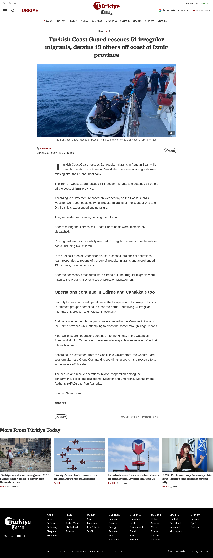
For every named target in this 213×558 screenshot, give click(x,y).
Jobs (92, 551)
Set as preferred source (173, 10)
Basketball (175, 523)
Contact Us (81, 551)
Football (174, 519)
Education (135, 519)
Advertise (113, 551)
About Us (51, 551)
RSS (122, 551)
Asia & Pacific (94, 527)
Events (154, 531)
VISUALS (162, 21)
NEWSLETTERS (201, 10)
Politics (50, 519)
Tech (111, 535)
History (154, 519)
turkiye (28, 10)
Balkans (70, 531)
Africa (90, 519)
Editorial (195, 527)
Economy (114, 519)
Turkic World (72, 523)
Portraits (155, 535)
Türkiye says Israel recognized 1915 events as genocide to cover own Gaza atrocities (24, 478)
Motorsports (176, 531)
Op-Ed (194, 523)
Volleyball (175, 527)
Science (134, 539)
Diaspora (51, 531)
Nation (112, 31)
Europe (69, 519)
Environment (136, 527)
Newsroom (46, 148)
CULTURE (125, 21)
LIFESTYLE (111, 21)
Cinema (155, 523)
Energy (112, 527)
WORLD (84, 21)
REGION (73, 21)
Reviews (155, 539)
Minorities (52, 535)
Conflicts (91, 531)
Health (133, 523)
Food (132, 535)
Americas (92, 523)
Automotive (115, 539)
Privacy (101, 551)
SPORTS (137, 21)
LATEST (50, 21)
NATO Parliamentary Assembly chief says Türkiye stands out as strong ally (187, 478)
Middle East (72, 527)
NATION (61, 21)
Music (154, 527)
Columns (195, 519)
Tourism (113, 531)
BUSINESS (97, 21)
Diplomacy (52, 527)
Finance (113, 523)
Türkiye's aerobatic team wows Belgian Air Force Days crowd (75, 476)
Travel (133, 531)
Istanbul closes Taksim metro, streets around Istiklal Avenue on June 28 (133, 476)
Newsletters (66, 551)
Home (100, 31)
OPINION (149, 21)
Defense (51, 523)
